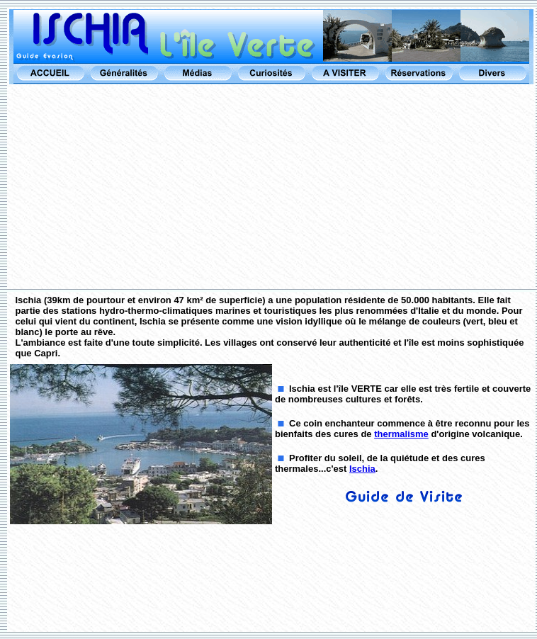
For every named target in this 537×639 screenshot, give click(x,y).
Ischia (362, 468)
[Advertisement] (271, 187)
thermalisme (401, 434)
